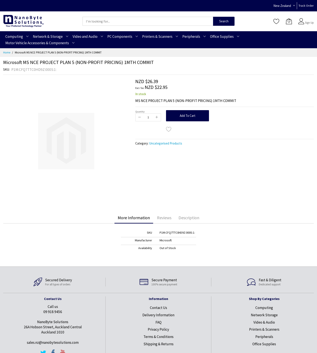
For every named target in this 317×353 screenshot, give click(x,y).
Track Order (306, 6)
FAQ (158, 322)
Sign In (309, 19)
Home (6, 52)
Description (188, 217)
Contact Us (158, 307)
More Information (134, 217)
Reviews (164, 217)
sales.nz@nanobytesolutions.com (53, 342)
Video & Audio (264, 322)
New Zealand (282, 6)
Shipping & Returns (158, 344)
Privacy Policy (158, 329)
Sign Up (309, 22)
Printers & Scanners (264, 329)
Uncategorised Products (165, 143)
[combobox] (147, 21)
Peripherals (264, 336)
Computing (264, 307)
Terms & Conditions (158, 336)
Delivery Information (158, 315)
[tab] (133, 217)
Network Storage (264, 315)
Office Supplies (264, 344)
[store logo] (23, 21)
